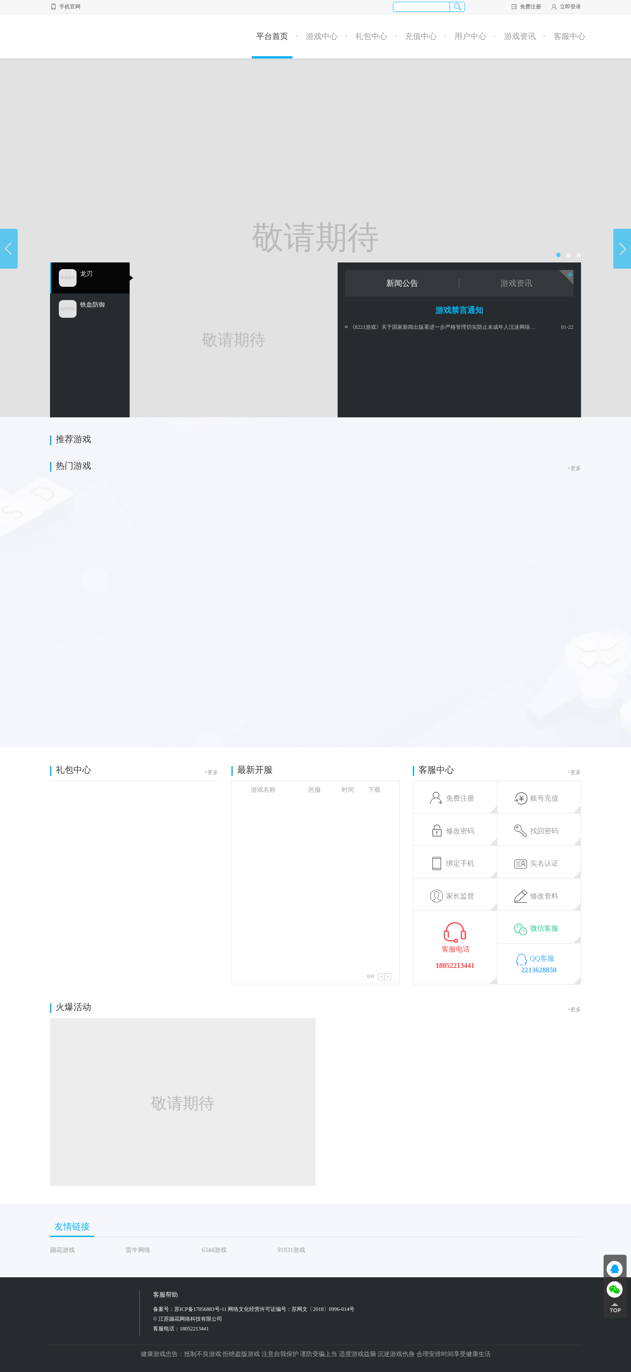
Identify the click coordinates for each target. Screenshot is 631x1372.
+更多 (574, 468)
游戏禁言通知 (459, 310)
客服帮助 (165, 1294)
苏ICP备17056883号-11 (200, 1309)
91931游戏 (291, 1250)
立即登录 (565, 6)
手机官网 (65, 6)
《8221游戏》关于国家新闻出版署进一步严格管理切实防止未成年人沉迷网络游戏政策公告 (445, 327)
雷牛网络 (138, 1250)
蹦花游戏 (62, 1250)
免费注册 (526, 6)
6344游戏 (214, 1250)
